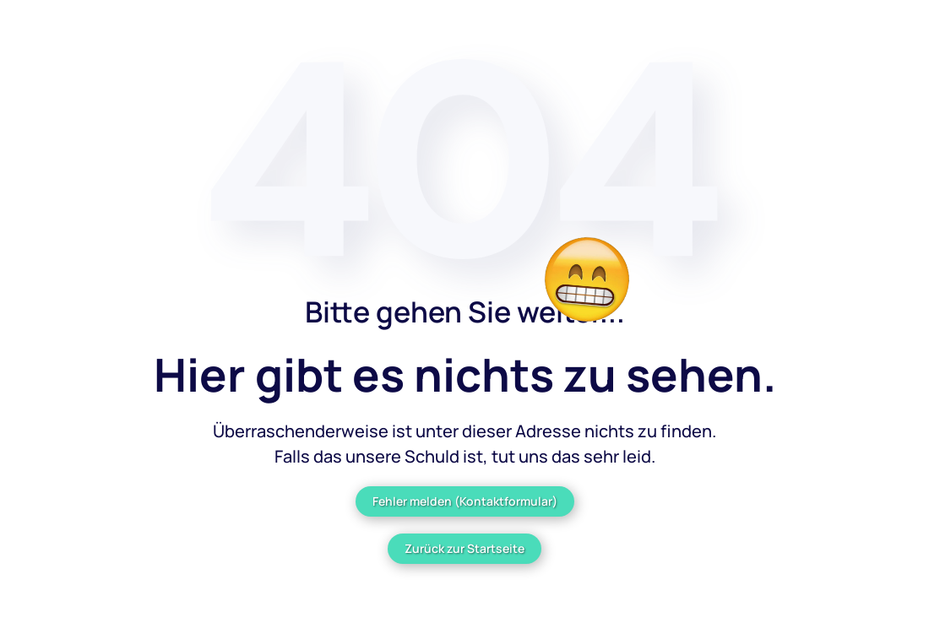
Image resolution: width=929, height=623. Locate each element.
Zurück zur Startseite (464, 548)
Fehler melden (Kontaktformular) (464, 501)
